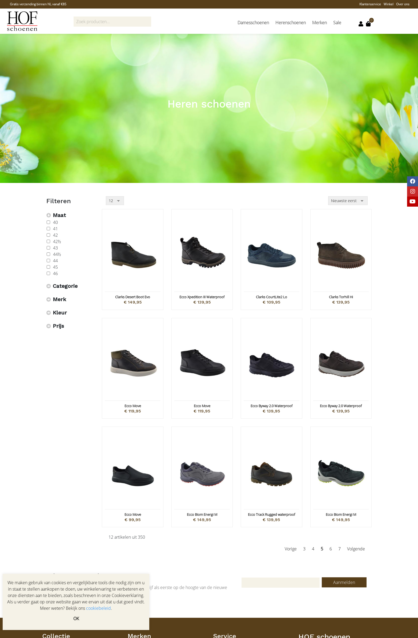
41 (55, 229)
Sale (337, 23)
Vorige (291, 549)
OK (76, 618)
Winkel (388, 4)
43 (55, 248)
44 (55, 261)
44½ (57, 254)
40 (55, 222)
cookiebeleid (98, 608)
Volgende (356, 549)
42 (55, 235)
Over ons (402, 4)
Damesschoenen (253, 23)
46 (55, 273)
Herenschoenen (290, 23)
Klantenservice (370, 4)
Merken (319, 23)
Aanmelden (344, 582)
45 (55, 267)
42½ (57, 241)
